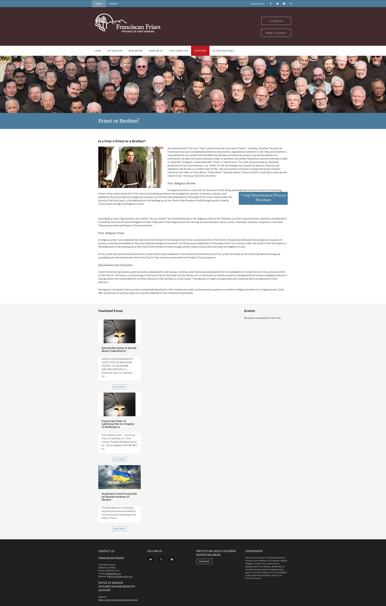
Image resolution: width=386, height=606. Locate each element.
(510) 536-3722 (258, 3)
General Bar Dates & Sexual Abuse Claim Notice (119, 349)
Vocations (200, 50)
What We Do (156, 50)
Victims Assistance (223, 50)
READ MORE (204, 561)
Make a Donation (276, 33)
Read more (119, 387)
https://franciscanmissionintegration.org (118, 599)
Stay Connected (178, 50)
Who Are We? (136, 50)
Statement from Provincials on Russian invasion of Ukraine (119, 496)
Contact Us (276, 21)
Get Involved (115, 50)
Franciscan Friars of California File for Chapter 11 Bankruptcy (118, 424)
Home (98, 50)
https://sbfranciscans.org (119, 576)
